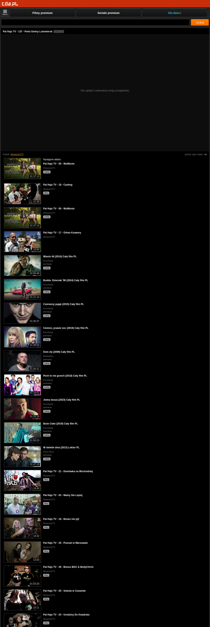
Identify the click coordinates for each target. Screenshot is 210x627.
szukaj (200, 22)
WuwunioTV (17, 154)
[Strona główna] (10, 3)
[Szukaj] (95, 22)
